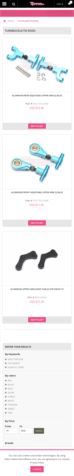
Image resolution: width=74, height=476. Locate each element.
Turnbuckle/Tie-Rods (28, 20)
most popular (15, 359)
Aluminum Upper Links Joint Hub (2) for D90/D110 (36, 289)
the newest (14, 363)
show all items (16, 367)
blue (10, 388)
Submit (39, 430)
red (10, 380)
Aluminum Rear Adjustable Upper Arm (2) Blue (37, 95)
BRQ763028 (41, 297)
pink (10, 412)
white (11, 400)
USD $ (60, 4)
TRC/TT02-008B (40, 200)
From (11, 429)
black (11, 384)
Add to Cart (37, 126)
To (26, 429)
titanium (12, 404)
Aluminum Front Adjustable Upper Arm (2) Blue (37, 192)
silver (11, 392)
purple (11, 396)
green (11, 408)
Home (11, 20)
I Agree (37, 469)
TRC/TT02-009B (40, 103)
